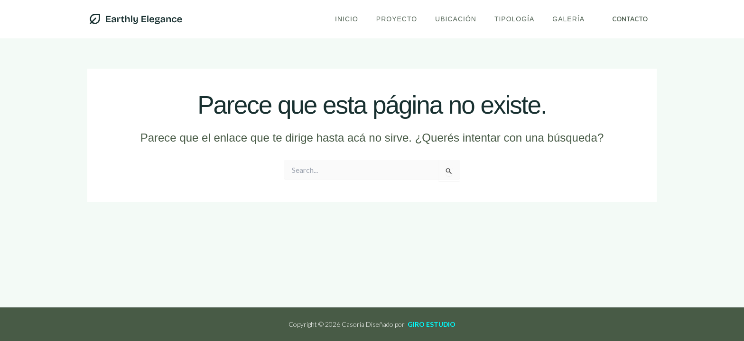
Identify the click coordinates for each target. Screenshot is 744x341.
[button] (630, 19)
